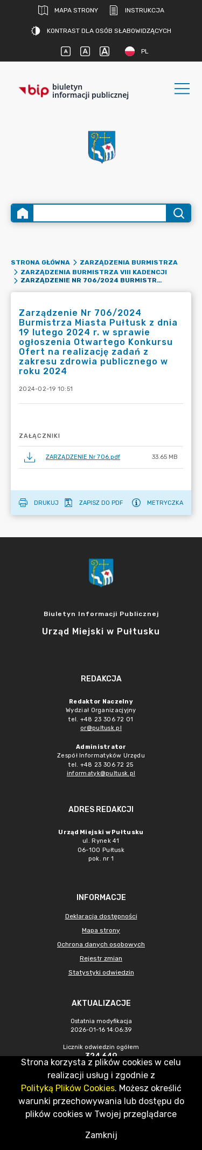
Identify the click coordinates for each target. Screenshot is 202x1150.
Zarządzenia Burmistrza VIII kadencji (93, 272)
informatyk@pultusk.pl (101, 773)
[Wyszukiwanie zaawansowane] (99, 213)
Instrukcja (136, 10)
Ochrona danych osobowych (101, 944)
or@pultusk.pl (101, 728)
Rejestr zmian (101, 958)
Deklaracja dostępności (101, 916)
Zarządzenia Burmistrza (129, 262)
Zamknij (101, 1135)
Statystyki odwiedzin (101, 972)
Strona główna (40, 262)
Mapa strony (68, 10)
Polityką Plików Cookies (68, 1088)
